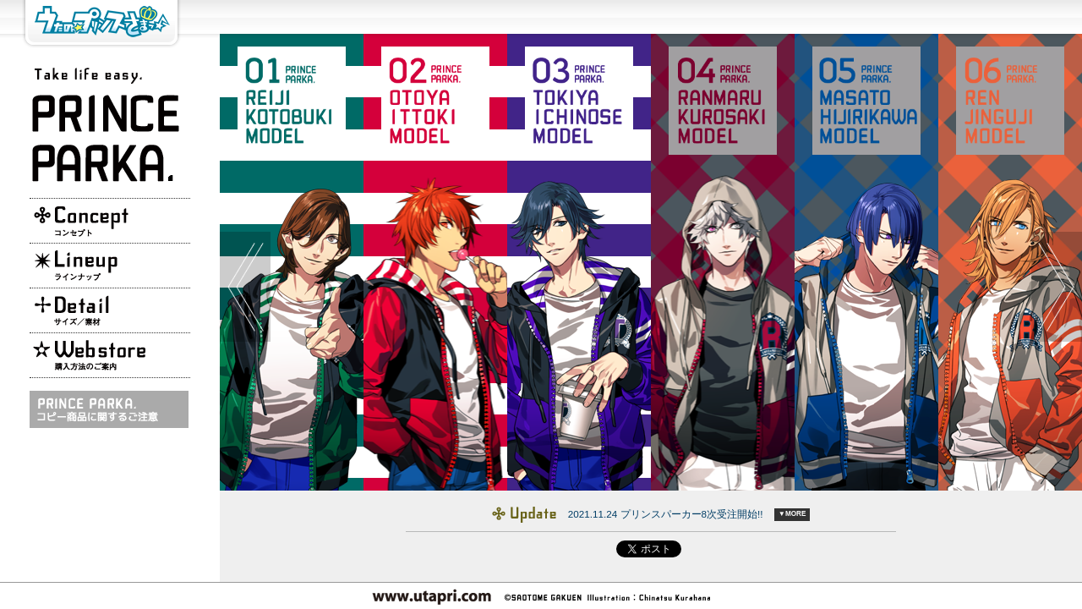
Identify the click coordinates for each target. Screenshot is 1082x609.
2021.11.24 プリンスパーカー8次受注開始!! (665, 513)
